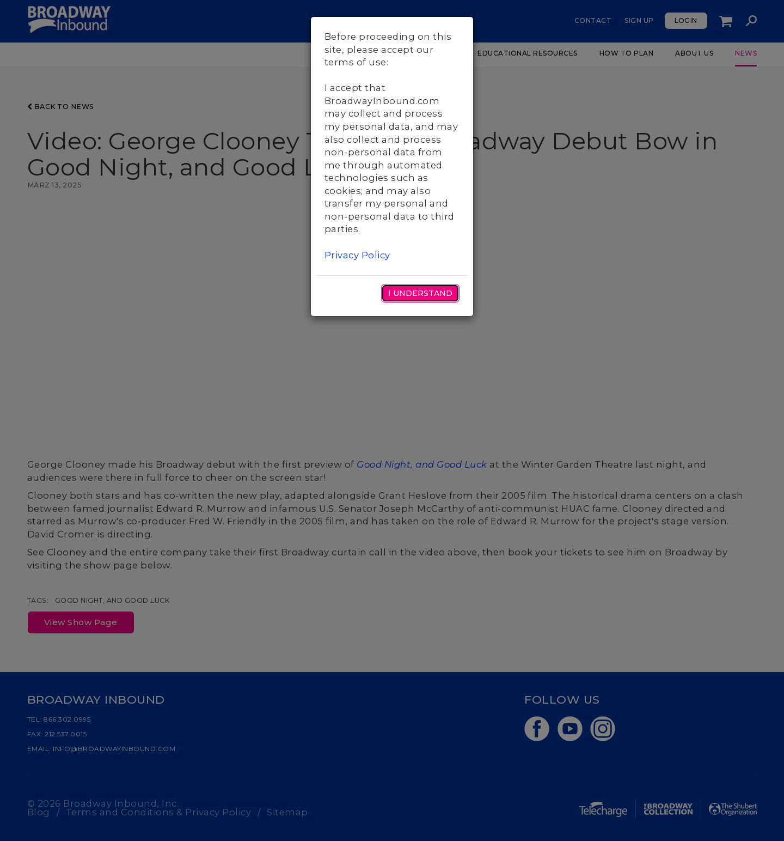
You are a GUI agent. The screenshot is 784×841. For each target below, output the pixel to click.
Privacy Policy (357, 255)
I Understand (420, 293)
